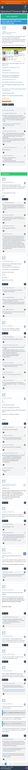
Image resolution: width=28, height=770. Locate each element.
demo (6, 3)
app (3, 101)
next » (10, 763)
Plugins (11, 32)
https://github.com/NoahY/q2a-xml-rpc (11, 67)
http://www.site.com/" (7, 540)
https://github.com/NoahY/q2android (10, 72)
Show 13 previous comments (8, 110)
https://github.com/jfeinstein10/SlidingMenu (12, 82)
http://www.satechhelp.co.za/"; (9, 751)
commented (4, 113)
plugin (10, 101)
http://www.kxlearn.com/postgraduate (11, 267)
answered (3, 182)
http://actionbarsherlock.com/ (9, 79)
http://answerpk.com (7, 623)
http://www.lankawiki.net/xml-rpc (15, 596)
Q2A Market (8, 768)
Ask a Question (12, 16)
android (6, 101)
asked (3, 32)
